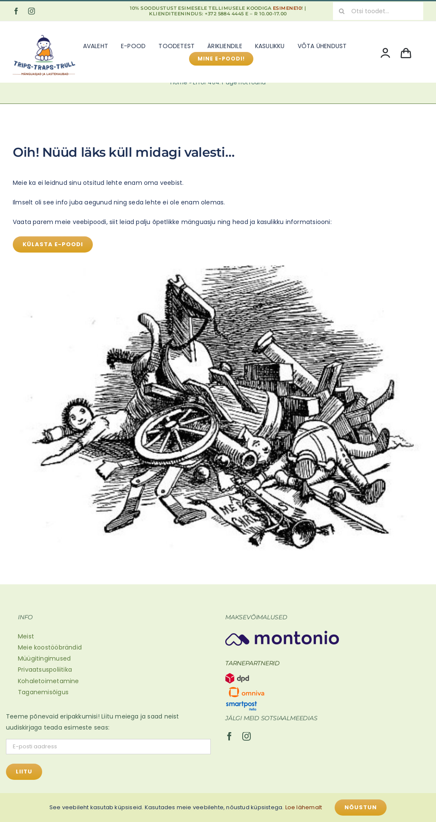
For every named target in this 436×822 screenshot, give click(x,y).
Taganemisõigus (43, 692)
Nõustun (360, 807)
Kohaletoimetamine (48, 681)
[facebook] (16, 11)
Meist (26, 636)
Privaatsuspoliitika (45, 669)
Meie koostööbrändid (50, 647)
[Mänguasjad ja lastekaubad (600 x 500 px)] (44, 33)
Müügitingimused (44, 658)
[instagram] (31, 11)
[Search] (342, 11)
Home (179, 82)
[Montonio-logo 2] (282, 633)
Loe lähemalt (303, 807)
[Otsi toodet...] (378, 11)
